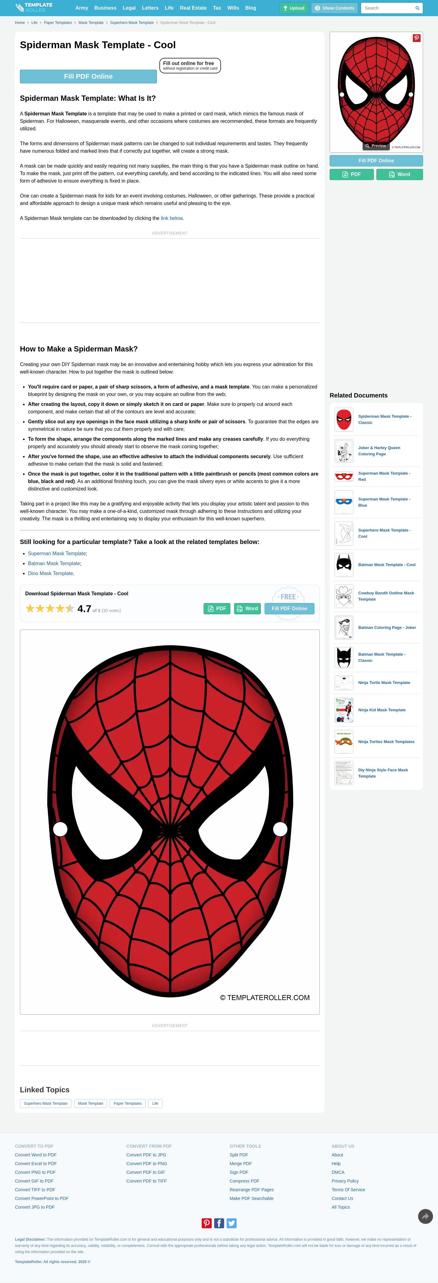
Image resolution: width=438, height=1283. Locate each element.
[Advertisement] (170, 280)
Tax (217, 8)
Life (169, 8)
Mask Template (90, 1103)
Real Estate (193, 8)
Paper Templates (128, 1103)
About (337, 1154)
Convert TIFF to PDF (35, 1189)
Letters (150, 8)
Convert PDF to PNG (146, 1163)
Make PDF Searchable (252, 1198)
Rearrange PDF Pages (252, 1189)
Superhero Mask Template (46, 1103)
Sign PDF (239, 1172)
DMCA (338, 1172)
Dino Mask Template (50, 573)
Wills (233, 8)
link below (171, 218)
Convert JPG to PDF (35, 1207)
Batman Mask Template (54, 563)
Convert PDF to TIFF (146, 1180)
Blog (251, 8)
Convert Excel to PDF (36, 1163)
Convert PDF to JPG (146, 1154)
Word (247, 609)
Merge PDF (241, 1163)
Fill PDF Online (88, 76)
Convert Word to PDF (36, 1154)
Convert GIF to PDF (34, 1180)
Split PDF (239, 1154)
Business (105, 8)
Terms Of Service (348, 1189)
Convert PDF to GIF (145, 1172)
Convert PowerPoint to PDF (41, 1198)
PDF (217, 609)
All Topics (341, 1207)
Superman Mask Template (57, 553)
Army (81, 8)
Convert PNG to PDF (35, 1172)
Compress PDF (245, 1180)
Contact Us (342, 1198)
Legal (129, 8)
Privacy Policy (345, 1180)
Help (336, 1163)
